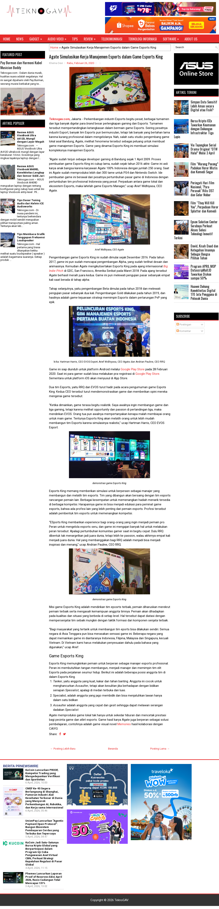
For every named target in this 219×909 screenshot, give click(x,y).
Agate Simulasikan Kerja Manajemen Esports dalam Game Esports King (106, 56)
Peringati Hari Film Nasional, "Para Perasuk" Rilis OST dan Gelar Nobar (202, 188)
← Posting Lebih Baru (62, 748)
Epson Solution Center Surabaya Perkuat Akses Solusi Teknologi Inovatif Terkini (196, 229)
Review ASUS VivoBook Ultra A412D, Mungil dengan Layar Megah (30, 137)
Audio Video (58, 38)
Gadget (37, 38)
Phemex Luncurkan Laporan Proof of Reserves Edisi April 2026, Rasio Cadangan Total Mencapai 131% (43, 878)
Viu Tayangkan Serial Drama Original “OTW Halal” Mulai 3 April (204, 149)
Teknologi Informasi (142, 39)
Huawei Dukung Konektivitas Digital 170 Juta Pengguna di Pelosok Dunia (204, 292)
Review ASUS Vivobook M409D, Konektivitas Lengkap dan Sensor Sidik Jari (30, 171)
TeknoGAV (122, 900)
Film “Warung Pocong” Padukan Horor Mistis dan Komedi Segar (204, 167)
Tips (75, 39)
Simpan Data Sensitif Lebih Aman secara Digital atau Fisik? (204, 106)
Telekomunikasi (111, 39)
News (19, 39)
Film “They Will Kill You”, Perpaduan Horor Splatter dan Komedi (204, 206)
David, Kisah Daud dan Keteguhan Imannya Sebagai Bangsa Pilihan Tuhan (204, 252)
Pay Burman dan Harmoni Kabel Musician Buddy (21, 65)
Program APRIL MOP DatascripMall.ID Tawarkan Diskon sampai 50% (203, 272)
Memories (124, 724)
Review (91, 38)
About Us (191, 39)
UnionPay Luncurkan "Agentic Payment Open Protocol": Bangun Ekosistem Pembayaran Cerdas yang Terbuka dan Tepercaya (44, 827)
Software (172, 38)
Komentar (183, 331)
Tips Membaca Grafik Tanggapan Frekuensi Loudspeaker (31, 237)
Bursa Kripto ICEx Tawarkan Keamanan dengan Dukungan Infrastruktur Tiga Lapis (195, 128)
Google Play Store (133, 369)
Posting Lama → (160, 748)
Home (6, 39)
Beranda (113, 748)
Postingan (183, 324)
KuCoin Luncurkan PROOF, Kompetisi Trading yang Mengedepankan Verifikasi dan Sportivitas (42, 774)
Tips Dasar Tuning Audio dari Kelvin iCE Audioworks (30, 203)
